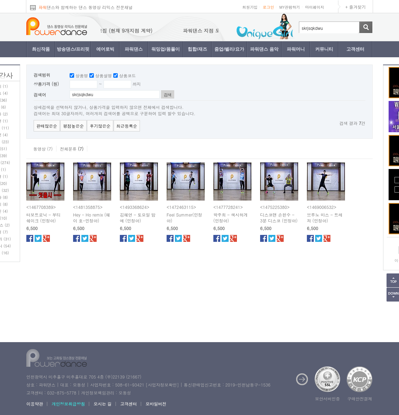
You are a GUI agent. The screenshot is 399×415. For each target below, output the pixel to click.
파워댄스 (134, 49)
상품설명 (103, 75)
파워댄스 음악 (264, 49)
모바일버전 (155, 404)
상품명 (82, 75)
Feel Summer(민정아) (184, 217)
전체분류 (71, 149)
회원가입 (249, 7)
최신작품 (41, 49)
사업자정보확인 (162, 385)
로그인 (268, 7)
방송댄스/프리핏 (73, 49)
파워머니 (296, 49)
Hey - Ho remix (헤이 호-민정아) (91, 217)
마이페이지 (314, 7)
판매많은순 (46, 126)
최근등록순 (126, 126)
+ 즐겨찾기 (355, 7)
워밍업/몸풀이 (165, 49)
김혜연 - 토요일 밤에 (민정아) (138, 217)
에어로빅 (105, 49)
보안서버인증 (327, 398)
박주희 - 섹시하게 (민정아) (230, 217)
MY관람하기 (289, 7)
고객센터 (355, 49)
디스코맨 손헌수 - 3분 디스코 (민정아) (279, 217)
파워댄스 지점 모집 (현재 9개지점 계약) (114, 30)
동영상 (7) (43, 149)
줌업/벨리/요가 (229, 49)
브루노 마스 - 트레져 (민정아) (325, 217)
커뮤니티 (324, 49)
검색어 (40, 95)
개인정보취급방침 (68, 404)
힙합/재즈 (197, 49)
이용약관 (34, 404)
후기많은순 (100, 126)
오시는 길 (103, 404)
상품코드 (127, 75)
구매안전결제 (359, 398)
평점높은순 (73, 126)
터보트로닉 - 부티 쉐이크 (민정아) (43, 217)
